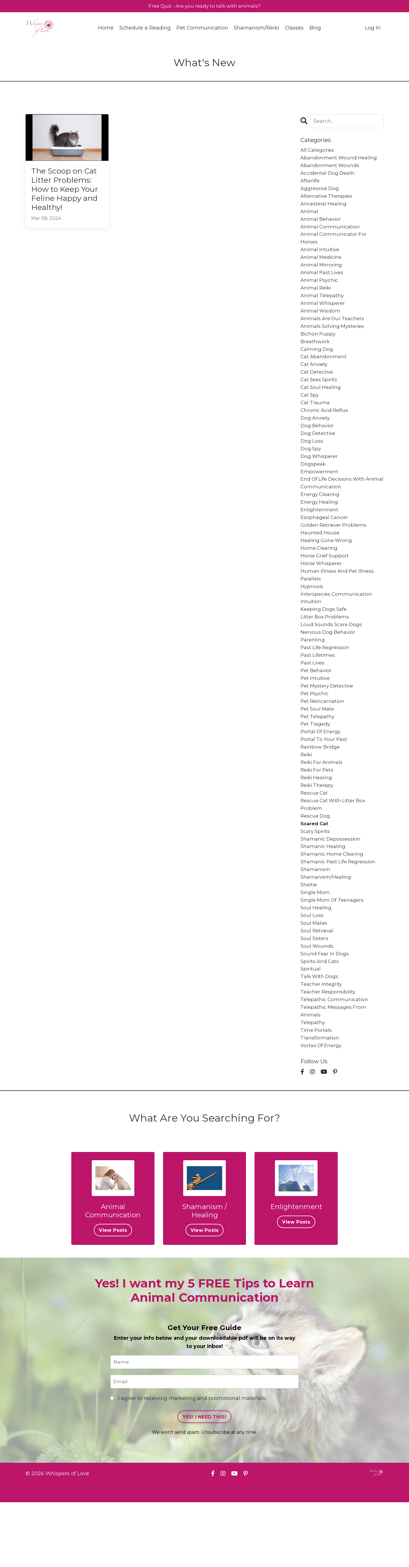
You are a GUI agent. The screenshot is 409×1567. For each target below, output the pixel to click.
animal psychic (320, 290)
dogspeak (314, 486)
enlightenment (320, 535)
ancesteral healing (325, 208)
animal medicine (322, 265)
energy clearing (321, 519)
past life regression (326, 683)
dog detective (319, 454)
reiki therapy (318, 830)
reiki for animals (323, 806)
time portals (317, 1092)
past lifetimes (319, 691)
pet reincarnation (324, 740)
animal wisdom (321, 323)
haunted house (321, 560)
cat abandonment (324, 372)
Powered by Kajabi (365, 1552)
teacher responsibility (329, 1051)
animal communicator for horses (335, 245)
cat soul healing (322, 405)
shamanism (316, 920)
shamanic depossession (332, 887)
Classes (294, 28)
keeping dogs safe (325, 642)
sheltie (309, 936)
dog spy (311, 470)
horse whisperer (322, 593)
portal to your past (325, 781)
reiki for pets (318, 813)
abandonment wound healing (340, 159)
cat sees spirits (320, 396)
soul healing (317, 961)
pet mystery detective (329, 724)
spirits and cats (321, 1018)
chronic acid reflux (326, 429)
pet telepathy (318, 756)
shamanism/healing (327, 928)
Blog (315, 28)
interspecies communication (338, 625)
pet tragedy (316, 765)
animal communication (331, 233)
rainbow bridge (321, 789)
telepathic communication (336, 1059)
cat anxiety (315, 380)
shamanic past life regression (340, 912)
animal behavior (322, 225)
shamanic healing (324, 895)
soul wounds (317, 1002)
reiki (307, 797)
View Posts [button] (113, 1294)
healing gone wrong (327, 568)
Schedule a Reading (144, 28)
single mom (316, 944)
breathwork (316, 356)
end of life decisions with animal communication (335, 507)
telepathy (313, 1084)
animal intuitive (321, 257)
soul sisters (315, 994)
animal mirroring (322, 274)
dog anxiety (316, 437)
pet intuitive (316, 715)
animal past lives (323, 282)
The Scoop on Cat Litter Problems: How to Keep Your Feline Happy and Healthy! (63, 197)
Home (105, 28)
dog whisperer (320, 478)
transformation (320, 1100)
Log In (373, 28)
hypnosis (312, 617)
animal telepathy (323, 306)
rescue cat (315, 838)
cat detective (318, 388)
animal (310, 216)
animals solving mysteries (334, 339)
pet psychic (315, 732)
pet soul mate (318, 748)
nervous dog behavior (329, 666)
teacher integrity (322, 1043)
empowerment (320, 494)
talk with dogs (320, 1035)
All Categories (318, 151)
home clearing (320, 576)
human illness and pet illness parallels (339, 605)
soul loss (312, 969)
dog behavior (318, 446)
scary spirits (316, 879)
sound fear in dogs (326, 1010)
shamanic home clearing (333, 904)
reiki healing (318, 822)
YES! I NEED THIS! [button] (204, 1481)
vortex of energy (322, 1108)
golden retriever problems (335, 552)
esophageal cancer (325, 544)
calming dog (318, 364)
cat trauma (316, 421)
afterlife (311, 184)
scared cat (315, 871)
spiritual (311, 1026)
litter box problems (326, 650)
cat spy (310, 413)
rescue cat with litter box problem (335, 850)
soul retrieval (318, 985)
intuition (311, 634)
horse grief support (326, 585)
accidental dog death (329, 175)
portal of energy (322, 773)
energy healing (320, 527)
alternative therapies (328, 200)
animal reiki (317, 298)
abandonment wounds (331, 167)
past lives (313, 699)
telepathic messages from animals (335, 1071)
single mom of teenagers (334, 953)
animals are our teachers (334, 331)
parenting (313, 675)
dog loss (312, 462)
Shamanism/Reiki (256, 28)
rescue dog (316, 863)
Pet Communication (202, 28)
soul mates (315, 977)
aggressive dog (321, 192)
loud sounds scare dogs (332, 658)
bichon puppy (319, 347)
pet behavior (317, 707)
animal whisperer (324, 315)
